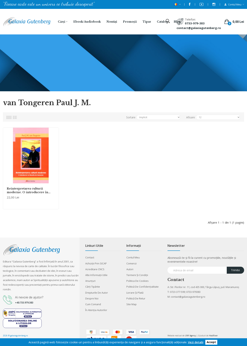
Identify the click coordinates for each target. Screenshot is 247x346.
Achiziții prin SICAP (96, 263)
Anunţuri (90, 281)
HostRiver (213, 335)
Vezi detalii (195, 342)
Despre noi (91, 298)
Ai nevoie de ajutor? (29, 297)
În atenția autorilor (96, 310)
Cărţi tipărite (92, 286)
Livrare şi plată (134, 292)
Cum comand (93, 304)
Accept (211, 342)
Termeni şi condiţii (137, 275)
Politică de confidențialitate (142, 286)
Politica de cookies (137, 281)
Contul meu (133, 257)
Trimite (235, 270)
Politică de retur (135, 298)
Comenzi (131, 263)
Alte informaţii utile (96, 275)
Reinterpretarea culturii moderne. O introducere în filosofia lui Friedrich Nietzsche (30, 190)
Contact (89, 257)
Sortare (130, 117)
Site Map (131, 304)
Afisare (190, 117)
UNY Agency (190, 335)
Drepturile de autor (96, 292)
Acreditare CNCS (94, 269)
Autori (129, 269)
